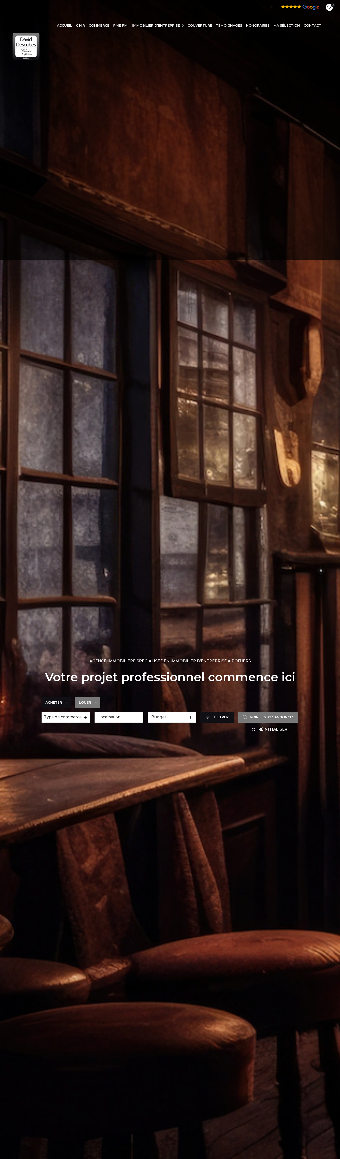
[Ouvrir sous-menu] (183, 25)
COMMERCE (99, 25)
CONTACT (312, 25)
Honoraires (258, 25)
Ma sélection (286, 25)
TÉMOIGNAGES (229, 25)
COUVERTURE (200, 25)
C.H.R (80, 25)
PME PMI (120, 25)
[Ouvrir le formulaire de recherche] (217, 717)
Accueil (64, 25)
